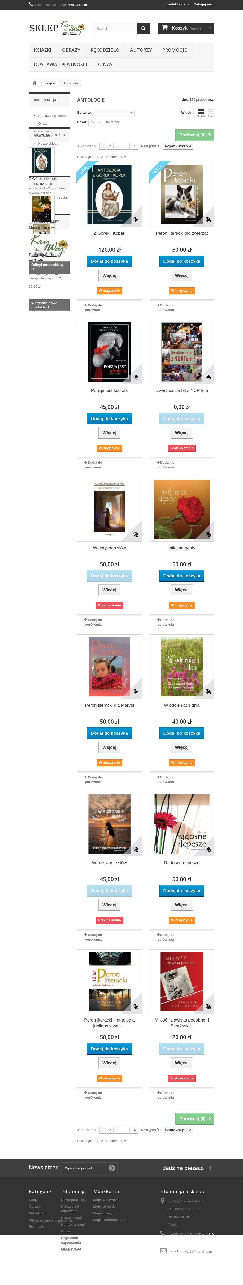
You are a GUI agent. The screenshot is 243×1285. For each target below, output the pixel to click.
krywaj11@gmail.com (196, 1251)
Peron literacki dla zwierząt (182, 233)
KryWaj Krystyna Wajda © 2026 (52, 1271)
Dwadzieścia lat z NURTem (181, 390)
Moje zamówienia (106, 1200)
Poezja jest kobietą (109, 390)
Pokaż (82, 122)
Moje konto (106, 1191)
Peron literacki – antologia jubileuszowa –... (109, 1023)
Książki (42, 50)
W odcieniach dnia (182, 705)
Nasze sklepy (47, 141)
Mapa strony (71, 1249)
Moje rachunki (104, 1206)
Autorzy (141, 50)
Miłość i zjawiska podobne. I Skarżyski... (182, 1023)
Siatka (201, 113)
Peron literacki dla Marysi (109, 705)
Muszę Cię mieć (42, 396)
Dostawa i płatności (61, 64)
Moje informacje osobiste (113, 1220)
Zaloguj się (203, 4)
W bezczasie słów (109, 862)
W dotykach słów (109, 547)
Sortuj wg (84, 112)
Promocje (174, 50)
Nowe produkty (49, 160)
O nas (105, 64)
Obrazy (71, 50)
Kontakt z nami (177, 4)
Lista (211, 113)
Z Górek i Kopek (43, 204)
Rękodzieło (105, 50)
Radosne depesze (181, 862)
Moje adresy (102, 1213)
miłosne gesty (181, 547)
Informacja (45, 99)
